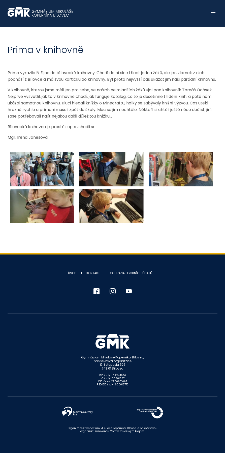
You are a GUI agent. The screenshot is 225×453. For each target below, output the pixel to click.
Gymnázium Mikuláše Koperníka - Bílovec (40, 14)
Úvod (72, 273)
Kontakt (93, 273)
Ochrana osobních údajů (131, 273)
